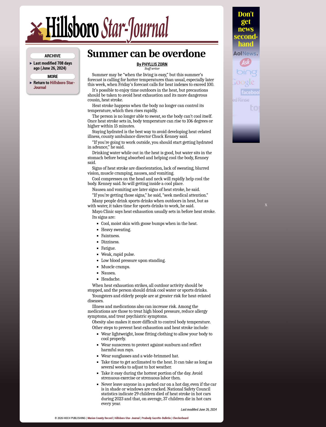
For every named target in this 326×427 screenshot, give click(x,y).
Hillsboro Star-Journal (54, 85)
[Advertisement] (283, 75)
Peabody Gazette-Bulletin (156, 418)
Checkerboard (180, 418)
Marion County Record (100, 418)
